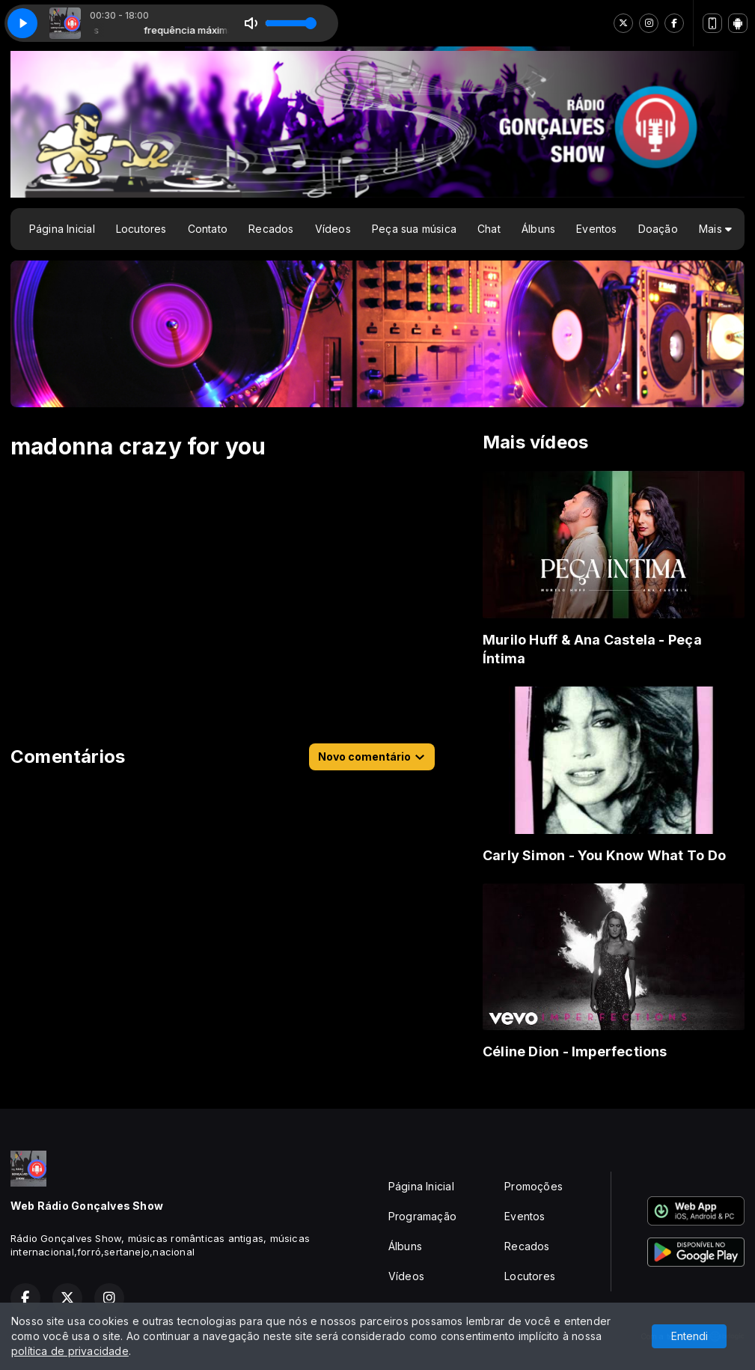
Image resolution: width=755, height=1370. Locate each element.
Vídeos (333, 228)
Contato (207, 228)
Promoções (533, 1186)
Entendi (689, 1336)
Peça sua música (414, 228)
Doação (658, 228)
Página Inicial (62, 228)
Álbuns (538, 228)
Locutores (141, 228)
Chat (489, 228)
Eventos (596, 228)
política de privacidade (70, 1351)
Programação (422, 1216)
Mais (715, 228)
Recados (270, 228)
